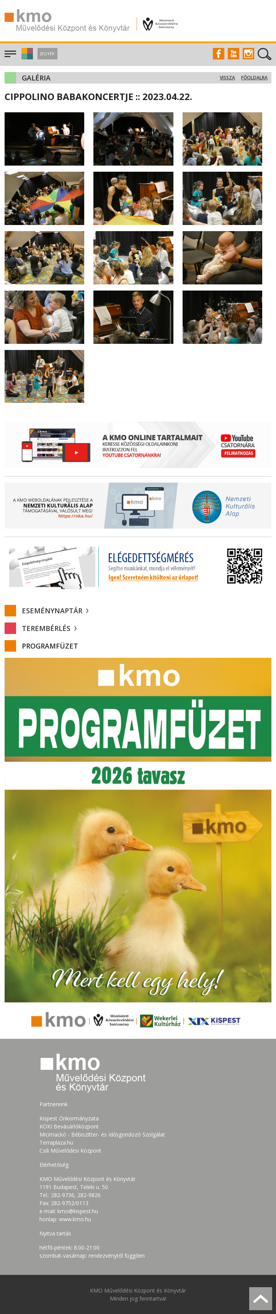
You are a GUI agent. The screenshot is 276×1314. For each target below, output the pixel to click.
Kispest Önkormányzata (69, 1118)
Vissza (227, 77)
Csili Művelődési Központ (70, 1150)
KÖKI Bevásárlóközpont (69, 1126)
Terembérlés (49, 628)
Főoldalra (254, 77)
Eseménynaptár (55, 610)
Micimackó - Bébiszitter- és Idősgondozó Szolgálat (102, 1134)
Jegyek (47, 53)
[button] (26, 57)
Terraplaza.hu (56, 1142)
